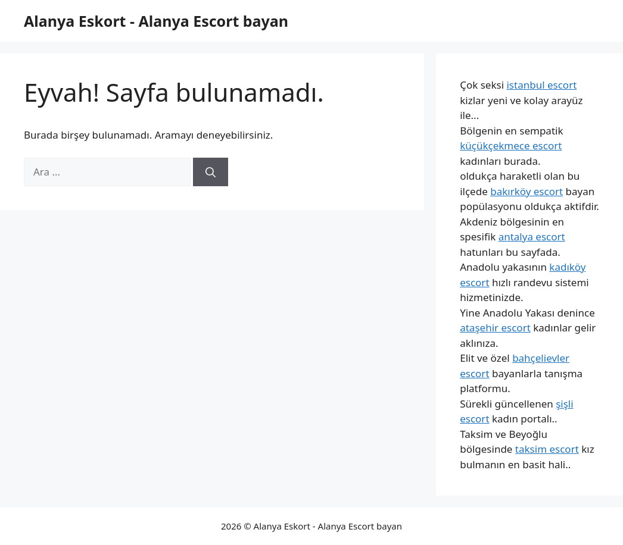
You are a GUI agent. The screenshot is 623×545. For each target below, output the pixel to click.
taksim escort (547, 449)
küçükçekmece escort (511, 145)
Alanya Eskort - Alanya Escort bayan (156, 21)
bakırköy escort (526, 191)
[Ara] (210, 172)
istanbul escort (541, 85)
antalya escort (532, 236)
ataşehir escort (495, 327)
